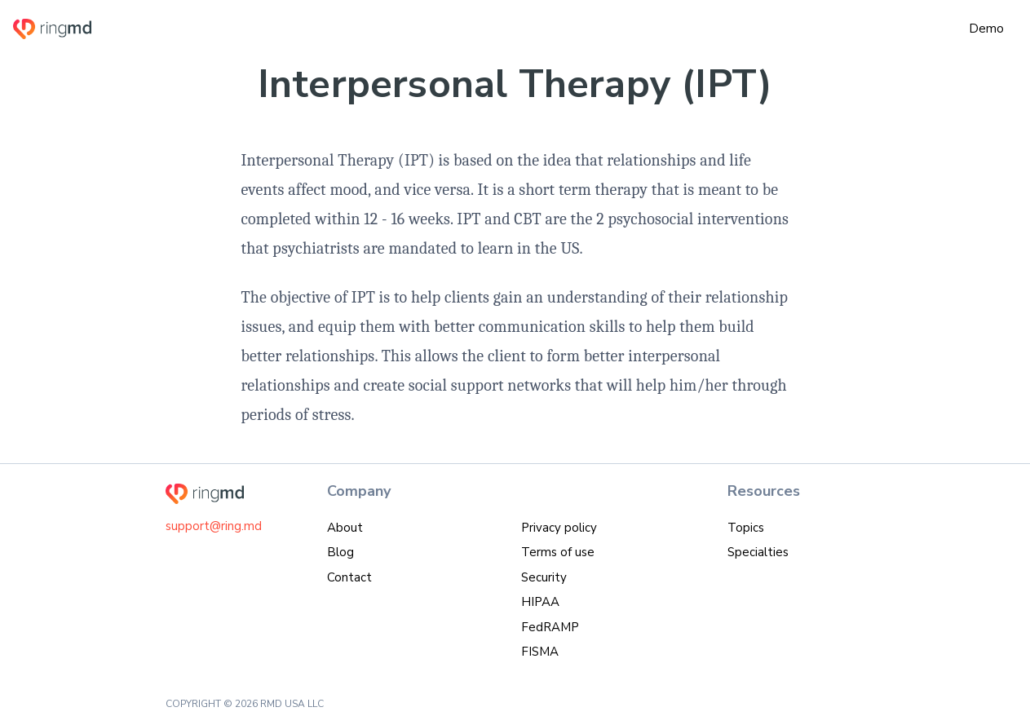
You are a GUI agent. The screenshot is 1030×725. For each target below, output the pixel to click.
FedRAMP (550, 627)
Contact (349, 577)
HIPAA (540, 602)
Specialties (758, 552)
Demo (986, 28)
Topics (745, 527)
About (345, 527)
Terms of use (558, 552)
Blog (340, 552)
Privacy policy (559, 527)
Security (544, 577)
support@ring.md (214, 526)
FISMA (540, 651)
